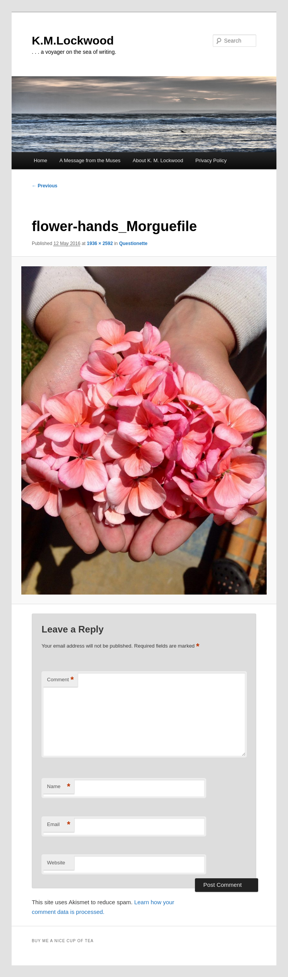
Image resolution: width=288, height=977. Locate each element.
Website (56, 863)
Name (58, 786)
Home (40, 160)
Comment (60, 680)
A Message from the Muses (90, 160)
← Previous (44, 186)
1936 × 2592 (100, 243)
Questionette (133, 243)
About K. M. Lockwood (158, 160)
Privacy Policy (211, 160)
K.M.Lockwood (73, 40)
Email (58, 824)
